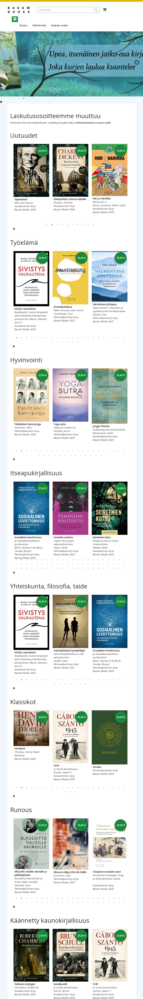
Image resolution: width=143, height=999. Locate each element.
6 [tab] (72, 224)
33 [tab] (90, 455)
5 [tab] (67, 224)
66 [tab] (124, 568)
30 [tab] (75, 455)
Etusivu (23, 25)
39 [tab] (98, 564)
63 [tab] (108, 568)
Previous (9, 182)
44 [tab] (124, 564)
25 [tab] (72, 342)
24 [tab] (67, 342)
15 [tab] (88, 338)
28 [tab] (65, 455)
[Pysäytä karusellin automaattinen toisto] (14, 228)
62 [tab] (103, 568)
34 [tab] (96, 455)
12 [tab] (72, 338)
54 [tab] (62, 568)
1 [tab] (47, 224)
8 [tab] (83, 224)
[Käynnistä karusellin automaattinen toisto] (14, 346)
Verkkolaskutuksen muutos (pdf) (93, 122)
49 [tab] (37, 568)
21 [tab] (119, 338)
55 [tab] (67, 568)
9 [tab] (88, 224)
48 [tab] (31, 568)
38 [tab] (93, 564)
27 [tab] (60, 455)
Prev (6, 62)
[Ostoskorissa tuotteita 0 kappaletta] (104, 10)
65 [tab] (119, 568)
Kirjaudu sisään (59, 25)
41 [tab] (108, 564)
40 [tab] (103, 564)
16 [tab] (93, 338)
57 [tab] (78, 568)
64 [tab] (113, 568)
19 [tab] (108, 338)
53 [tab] (57, 568)
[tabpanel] (31, 182)
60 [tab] (93, 568)
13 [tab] (78, 338)
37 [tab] (88, 564)
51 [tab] (47, 568)
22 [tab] (124, 338)
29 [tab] (70, 455)
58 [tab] (83, 568)
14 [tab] (83, 338)
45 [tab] (16, 568)
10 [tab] (93, 224)
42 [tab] (113, 564)
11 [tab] (67, 338)
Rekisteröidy (39, 25)
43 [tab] (119, 564)
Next (137, 62)
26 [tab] (78, 342)
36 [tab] (83, 564)
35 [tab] (101, 455)
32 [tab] (85, 455)
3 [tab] (57, 224)
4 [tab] (62, 224)
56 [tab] (72, 568)
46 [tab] (21, 568)
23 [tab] (62, 342)
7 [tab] (78, 224)
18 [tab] (103, 338)
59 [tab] (88, 568)
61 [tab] (98, 568)
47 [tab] (26, 568)
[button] (96, 10)
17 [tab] (98, 338)
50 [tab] (42, 568)
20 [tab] (113, 338)
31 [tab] (80, 455)
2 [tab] (52, 224)
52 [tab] (52, 568)
